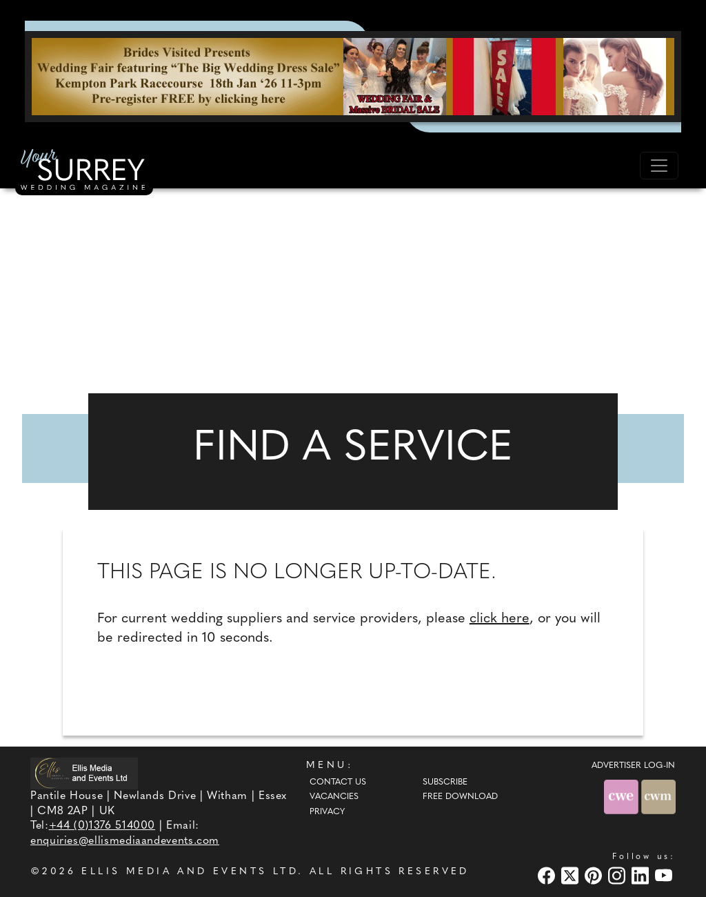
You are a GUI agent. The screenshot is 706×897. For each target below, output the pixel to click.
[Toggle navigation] (659, 165)
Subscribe (445, 782)
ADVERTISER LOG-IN (633, 766)
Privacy (327, 812)
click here (500, 619)
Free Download (460, 797)
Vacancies (334, 797)
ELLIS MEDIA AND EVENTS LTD (189, 872)
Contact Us (338, 782)
